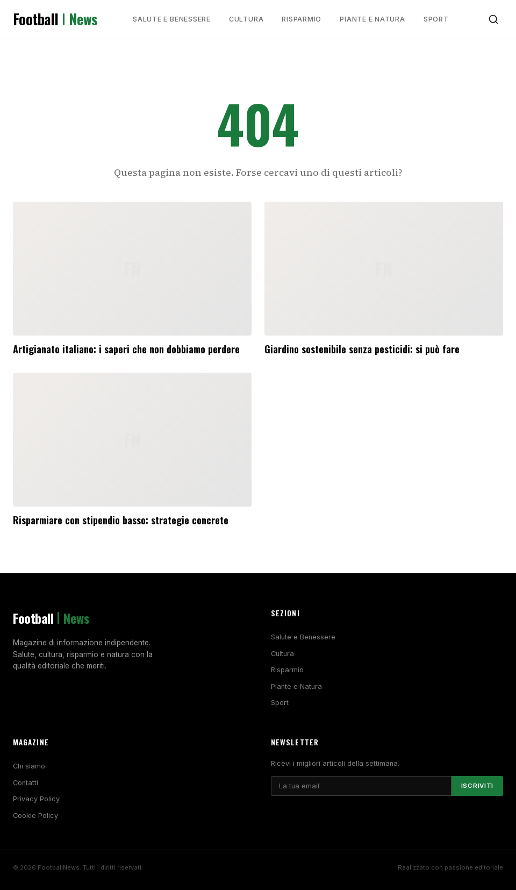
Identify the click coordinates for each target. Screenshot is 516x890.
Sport (436, 19)
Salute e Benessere (172, 19)
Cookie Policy (35, 815)
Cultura (246, 19)
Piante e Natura (372, 19)
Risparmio (301, 19)
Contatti (25, 783)
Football (55, 19)
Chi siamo (29, 766)
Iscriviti (477, 785)
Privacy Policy (36, 799)
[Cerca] (493, 19)
